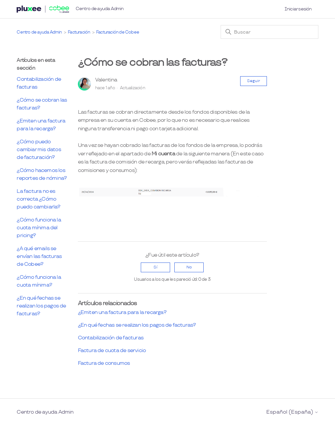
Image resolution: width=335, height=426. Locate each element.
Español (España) (292, 412)
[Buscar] (269, 31)
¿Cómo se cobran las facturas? (42, 104)
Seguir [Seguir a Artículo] (253, 80)
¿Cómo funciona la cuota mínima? (39, 281)
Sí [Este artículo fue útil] (155, 267)
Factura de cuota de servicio (112, 351)
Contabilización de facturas (39, 83)
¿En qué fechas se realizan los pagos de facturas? (41, 306)
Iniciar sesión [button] (298, 9)
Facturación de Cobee (117, 32)
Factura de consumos (104, 363)
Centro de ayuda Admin (100, 8)
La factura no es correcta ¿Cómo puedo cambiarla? (38, 199)
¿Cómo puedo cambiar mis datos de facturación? (39, 150)
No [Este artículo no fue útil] (189, 267)
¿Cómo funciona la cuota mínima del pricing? (39, 228)
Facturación (79, 32)
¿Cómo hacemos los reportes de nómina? (42, 174)
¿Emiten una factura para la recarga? (41, 125)
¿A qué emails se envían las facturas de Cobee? (39, 256)
